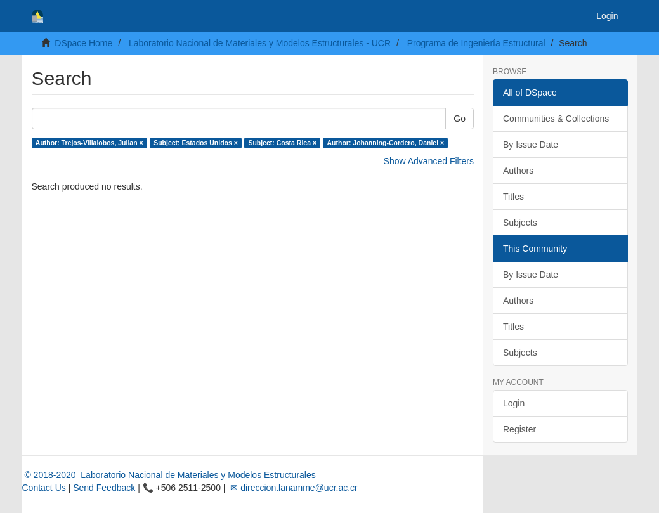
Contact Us (44, 488)
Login (514, 403)
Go (459, 119)
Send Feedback (104, 488)
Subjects (520, 223)
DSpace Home (83, 43)
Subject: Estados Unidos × (195, 142)
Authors (518, 171)
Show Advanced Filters (429, 161)
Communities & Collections (556, 119)
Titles (513, 197)
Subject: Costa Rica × (282, 142)
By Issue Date (530, 145)
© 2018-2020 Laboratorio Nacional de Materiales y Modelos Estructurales (169, 475)
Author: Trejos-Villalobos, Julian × (89, 142)
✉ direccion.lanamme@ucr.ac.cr (292, 488)
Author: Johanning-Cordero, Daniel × (386, 142)
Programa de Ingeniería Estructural (476, 43)
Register (519, 429)
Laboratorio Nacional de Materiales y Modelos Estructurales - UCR (260, 43)
